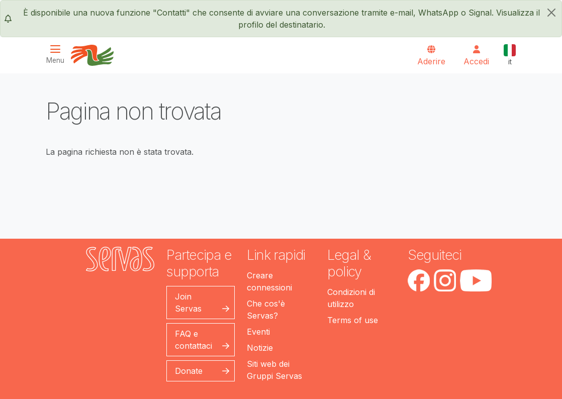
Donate (189, 371)
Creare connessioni (269, 281)
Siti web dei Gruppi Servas (274, 370)
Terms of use (352, 320)
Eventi (258, 332)
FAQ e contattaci (193, 340)
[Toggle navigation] (58, 54)
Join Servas (188, 302)
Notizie (260, 348)
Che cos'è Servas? (266, 309)
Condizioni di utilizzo (351, 298)
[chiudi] (551, 13)
